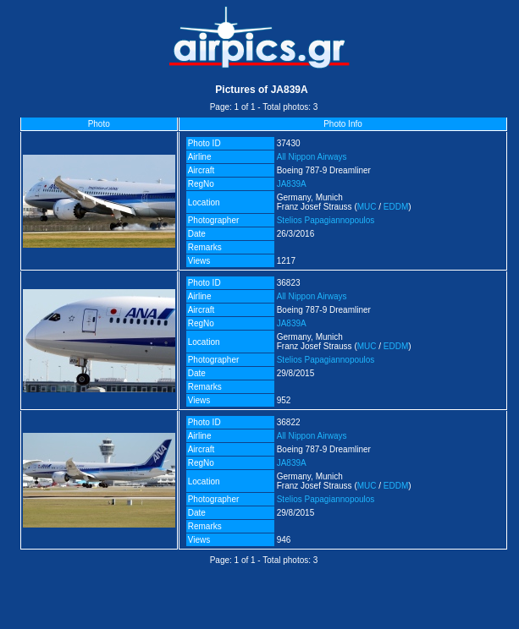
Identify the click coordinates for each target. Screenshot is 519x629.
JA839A (291, 184)
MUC (367, 206)
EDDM (396, 206)
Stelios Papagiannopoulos (326, 220)
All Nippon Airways (312, 156)
